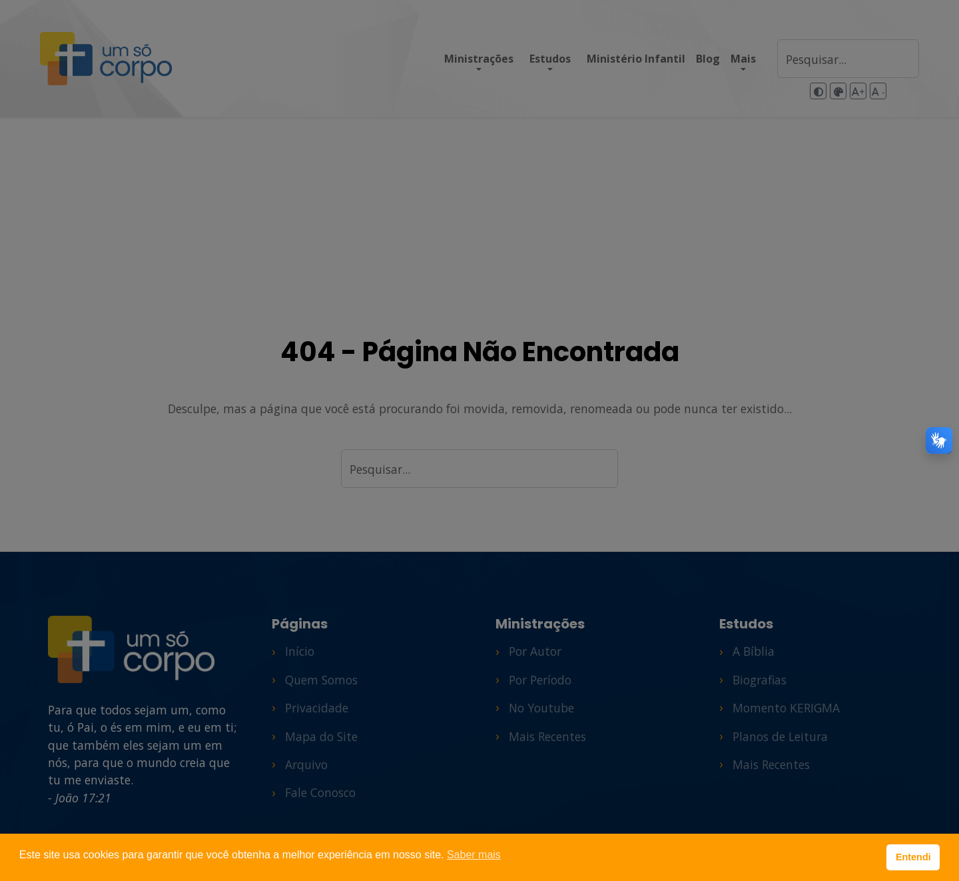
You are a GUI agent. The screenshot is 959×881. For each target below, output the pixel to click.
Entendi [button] (913, 857)
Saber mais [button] (474, 854)
